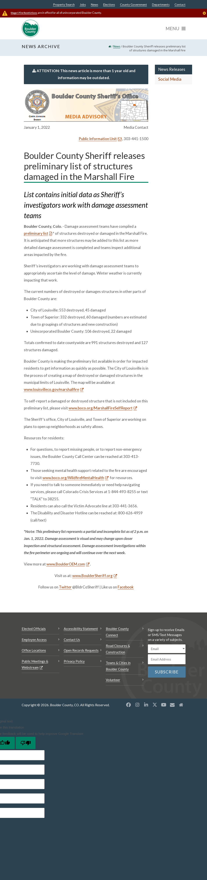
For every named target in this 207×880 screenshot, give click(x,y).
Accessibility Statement (81, 629)
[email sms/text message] (167, 648)
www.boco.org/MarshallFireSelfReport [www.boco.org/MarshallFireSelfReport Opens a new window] (101, 408)
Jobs (83, 4)
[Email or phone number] (167, 659)
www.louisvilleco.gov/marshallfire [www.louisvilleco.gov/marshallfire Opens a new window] (51, 389)
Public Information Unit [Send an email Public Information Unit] (98, 138)
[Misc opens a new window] (172, 704)
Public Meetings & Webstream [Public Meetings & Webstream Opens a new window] (35, 664)
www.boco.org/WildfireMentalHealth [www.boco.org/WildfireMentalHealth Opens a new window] (73, 477)
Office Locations (34, 650)
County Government (133, 4)
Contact (180, 4)
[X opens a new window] (154, 704)
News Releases (171, 69)
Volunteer (113, 680)
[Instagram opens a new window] (137, 704)
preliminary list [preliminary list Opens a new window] (36, 233)
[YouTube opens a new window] (163, 704)
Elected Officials (34, 629)
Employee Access (34, 640)
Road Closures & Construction (118, 649)
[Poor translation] (25, 743)
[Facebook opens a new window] (128, 704)
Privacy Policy (74, 661)
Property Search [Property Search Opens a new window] (64, 4)
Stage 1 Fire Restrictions (24, 12)
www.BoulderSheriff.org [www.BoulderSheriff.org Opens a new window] (92, 575)
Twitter (65, 587)
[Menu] (176, 28)
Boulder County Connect (117, 632)
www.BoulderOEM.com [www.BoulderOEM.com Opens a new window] (65, 564)
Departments (161, 4)
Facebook (126, 587)
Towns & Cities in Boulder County (118, 666)
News (94, 4)
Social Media (169, 79)
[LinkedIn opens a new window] (146, 704)
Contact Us (72, 640)
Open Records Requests (81, 650)
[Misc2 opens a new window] (181, 704)
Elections (109, 4)
